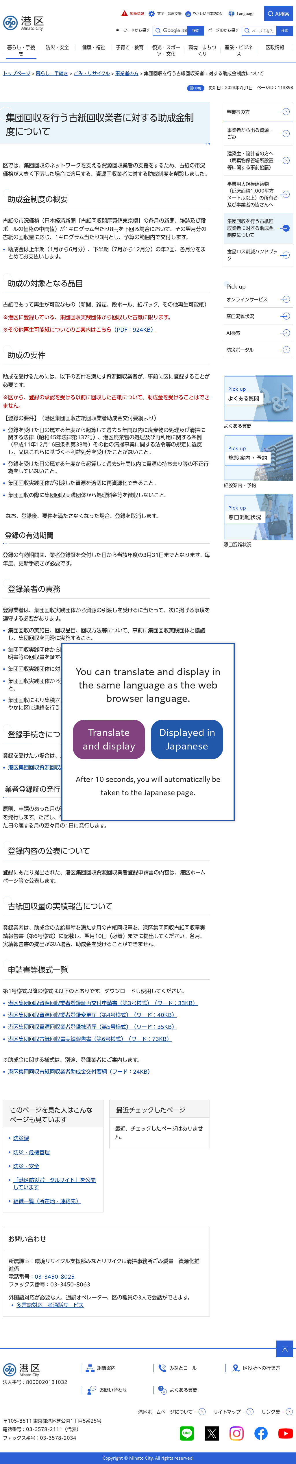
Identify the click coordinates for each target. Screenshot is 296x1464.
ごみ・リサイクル (92, 73)
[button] (132, 13)
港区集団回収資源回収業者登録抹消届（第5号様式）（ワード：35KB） (92, 1026)
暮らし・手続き (52, 73)
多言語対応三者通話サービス (50, 1305)
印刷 (198, 88)
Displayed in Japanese (187, 739)
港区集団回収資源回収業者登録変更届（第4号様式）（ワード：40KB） (92, 1015)
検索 (284, 31)
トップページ (16, 73)
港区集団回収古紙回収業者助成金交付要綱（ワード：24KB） (80, 1071)
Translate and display (109, 739)
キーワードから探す (158, 30)
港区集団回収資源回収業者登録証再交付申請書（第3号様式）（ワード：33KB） (103, 1003)
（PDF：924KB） (79, 329)
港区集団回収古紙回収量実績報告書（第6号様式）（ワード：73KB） (90, 1039)
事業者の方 (126, 73)
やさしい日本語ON (208, 13)
